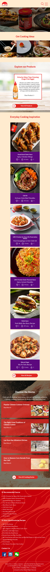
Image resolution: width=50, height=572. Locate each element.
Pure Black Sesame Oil (9, 511)
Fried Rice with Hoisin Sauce (10, 531)
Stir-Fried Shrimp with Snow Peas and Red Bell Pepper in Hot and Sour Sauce (24, 537)
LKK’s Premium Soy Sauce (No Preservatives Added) (17, 496)
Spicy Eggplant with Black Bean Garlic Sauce (15, 528)
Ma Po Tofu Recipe (8, 524)
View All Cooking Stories (23, 477)
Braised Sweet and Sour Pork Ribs (12, 535)
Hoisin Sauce (6, 516)
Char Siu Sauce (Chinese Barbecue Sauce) (14, 503)
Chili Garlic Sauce (7, 507)
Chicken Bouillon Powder (10, 514)
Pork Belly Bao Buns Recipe (10, 533)
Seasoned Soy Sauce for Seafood (12, 500)
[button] (42, 3)
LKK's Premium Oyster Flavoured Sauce (13, 498)
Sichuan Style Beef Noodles (10, 539)
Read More (7, 407)
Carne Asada (6, 542)
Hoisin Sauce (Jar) (8, 509)
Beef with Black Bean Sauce (10, 526)
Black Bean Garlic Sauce (9, 505)
